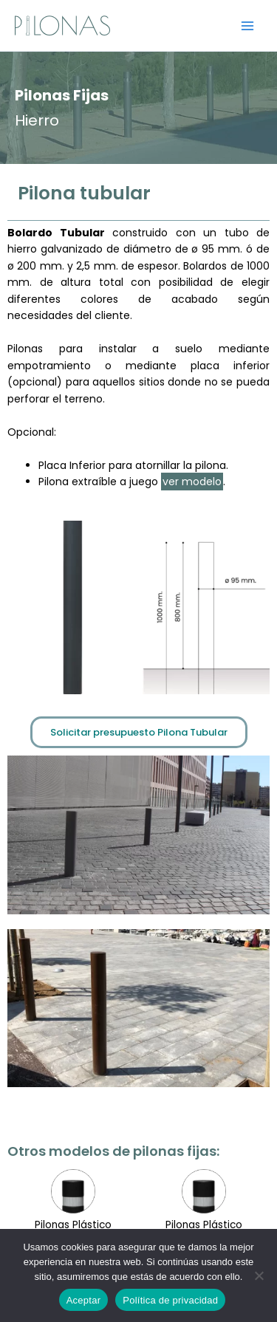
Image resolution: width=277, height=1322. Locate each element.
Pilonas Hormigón (204, 1192)
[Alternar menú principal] (248, 25)
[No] (258, 1275)
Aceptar (83, 1300)
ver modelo (192, 481)
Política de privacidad (170, 1300)
